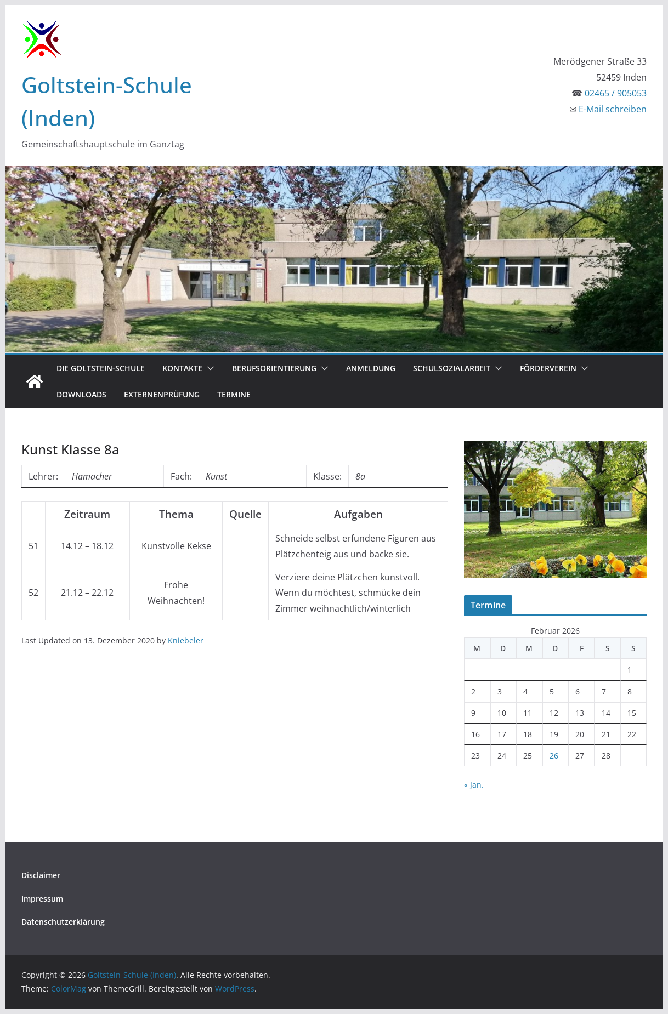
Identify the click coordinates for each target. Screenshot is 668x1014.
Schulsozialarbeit (451, 368)
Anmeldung (370, 368)
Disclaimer (40, 875)
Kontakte (182, 368)
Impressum (42, 898)
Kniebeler (185, 640)
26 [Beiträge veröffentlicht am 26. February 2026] (554, 755)
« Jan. (474, 784)
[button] (208, 368)
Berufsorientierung (274, 368)
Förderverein (548, 368)
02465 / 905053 (616, 93)
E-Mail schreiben (613, 109)
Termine (234, 394)
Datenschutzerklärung (63, 921)
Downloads (81, 394)
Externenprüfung (162, 394)
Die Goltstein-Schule (100, 368)
